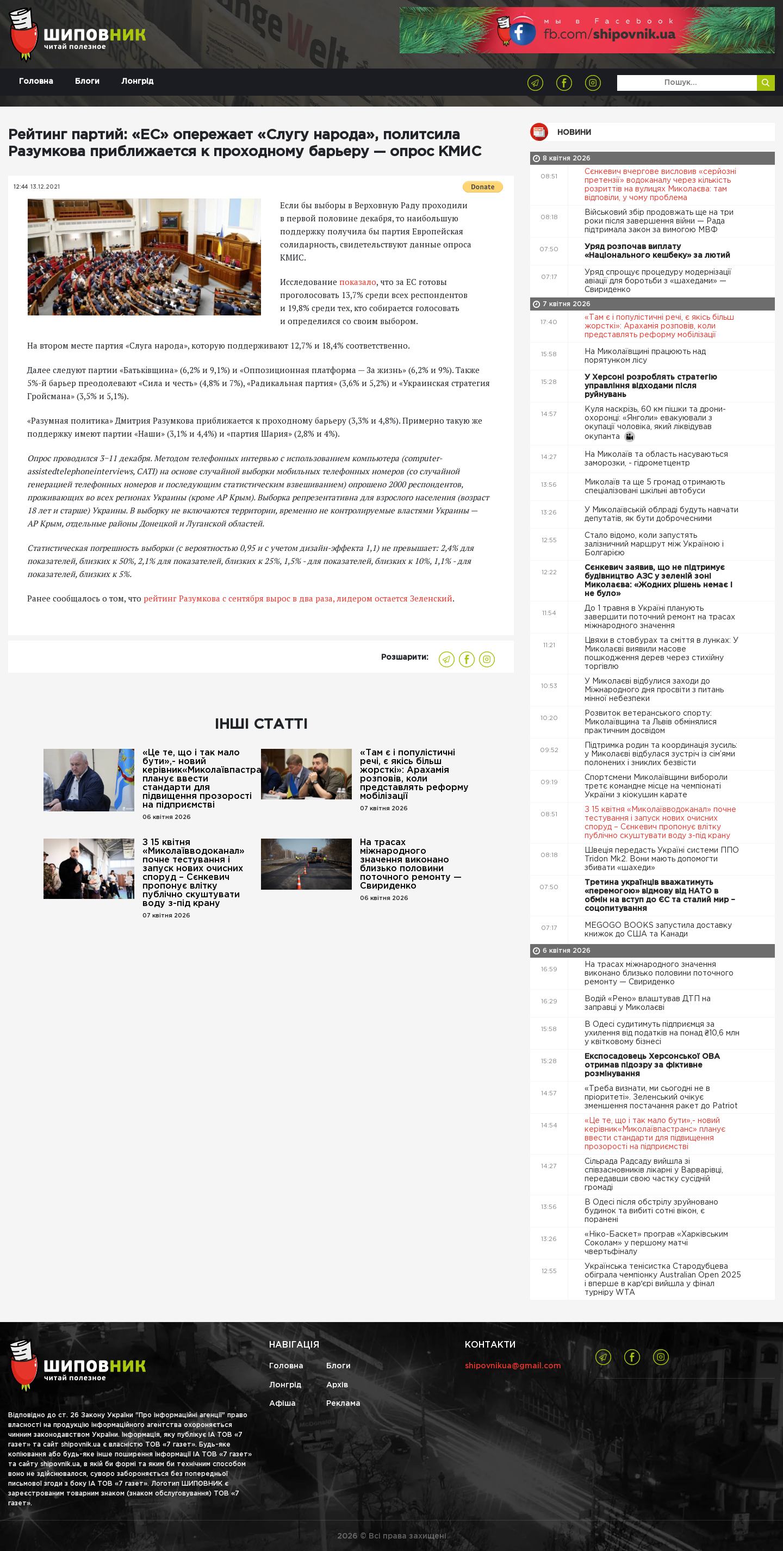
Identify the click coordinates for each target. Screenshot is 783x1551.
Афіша (282, 1403)
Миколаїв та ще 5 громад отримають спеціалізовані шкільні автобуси (655, 486)
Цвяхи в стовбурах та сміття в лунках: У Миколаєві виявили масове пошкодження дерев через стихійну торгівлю (661, 653)
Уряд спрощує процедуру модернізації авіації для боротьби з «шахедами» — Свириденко (658, 281)
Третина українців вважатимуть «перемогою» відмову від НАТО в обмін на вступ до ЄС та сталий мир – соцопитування (660, 895)
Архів (337, 1385)
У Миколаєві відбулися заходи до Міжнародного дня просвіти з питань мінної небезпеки (654, 690)
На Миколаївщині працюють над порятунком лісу (645, 356)
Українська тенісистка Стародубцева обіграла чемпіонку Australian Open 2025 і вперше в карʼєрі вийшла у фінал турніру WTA (663, 1279)
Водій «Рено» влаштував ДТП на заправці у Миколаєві (648, 1003)
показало (357, 281)
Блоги (87, 81)
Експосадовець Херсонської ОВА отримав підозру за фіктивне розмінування (652, 1065)
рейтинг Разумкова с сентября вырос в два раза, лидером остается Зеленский (298, 598)
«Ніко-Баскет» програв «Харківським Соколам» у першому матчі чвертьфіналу (656, 1243)
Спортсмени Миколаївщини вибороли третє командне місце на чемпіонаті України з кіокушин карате (656, 786)
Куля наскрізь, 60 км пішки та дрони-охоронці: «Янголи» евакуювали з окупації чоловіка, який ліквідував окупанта (655, 424)
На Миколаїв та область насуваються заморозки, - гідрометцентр (656, 459)
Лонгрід (137, 81)
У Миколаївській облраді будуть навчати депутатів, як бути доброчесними (661, 514)
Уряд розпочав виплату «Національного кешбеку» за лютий (658, 251)
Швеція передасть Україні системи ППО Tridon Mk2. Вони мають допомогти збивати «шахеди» (662, 859)
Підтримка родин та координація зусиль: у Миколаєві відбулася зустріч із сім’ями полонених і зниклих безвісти (661, 754)
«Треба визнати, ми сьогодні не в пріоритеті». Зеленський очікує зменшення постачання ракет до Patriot (662, 1097)
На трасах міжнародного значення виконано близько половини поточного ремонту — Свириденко (411, 864)
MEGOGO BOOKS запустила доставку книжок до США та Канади (658, 930)
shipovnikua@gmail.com (513, 1366)
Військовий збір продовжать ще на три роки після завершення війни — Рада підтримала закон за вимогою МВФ (659, 221)
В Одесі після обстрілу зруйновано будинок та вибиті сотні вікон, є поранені (651, 1211)
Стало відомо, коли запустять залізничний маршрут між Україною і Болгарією (654, 544)
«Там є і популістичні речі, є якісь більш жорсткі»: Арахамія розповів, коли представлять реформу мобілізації (414, 775)
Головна (36, 81)
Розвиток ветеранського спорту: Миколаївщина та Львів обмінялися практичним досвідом (651, 722)
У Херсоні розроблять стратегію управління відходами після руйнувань (651, 386)
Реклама (343, 1403)
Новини (574, 132)
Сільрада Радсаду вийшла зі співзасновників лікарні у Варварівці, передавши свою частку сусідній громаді (654, 1174)
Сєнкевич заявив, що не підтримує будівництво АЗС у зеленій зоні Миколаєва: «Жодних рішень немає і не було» (658, 580)
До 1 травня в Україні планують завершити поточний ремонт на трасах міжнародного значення (660, 617)
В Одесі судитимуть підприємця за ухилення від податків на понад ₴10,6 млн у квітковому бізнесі (662, 1033)
